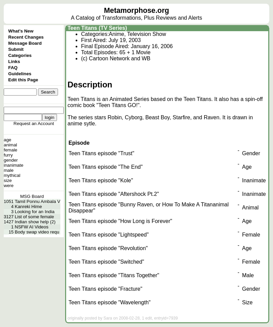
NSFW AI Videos (31, 226)
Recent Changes (25, 37)
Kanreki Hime (28, 206)
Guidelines (19, 73)
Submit (15, 49)
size (8, 180)
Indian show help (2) (35, 221)
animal (10, 144)
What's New (20, 31)
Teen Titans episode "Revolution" (108, 248)
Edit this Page (23, 79)
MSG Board (32, 196)
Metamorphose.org (136, 10)
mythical (12, 175)
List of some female (34, 216)
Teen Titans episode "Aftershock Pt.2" (114, 194)
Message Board (25, 43)
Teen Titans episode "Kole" (101, 180)
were (9, 185)
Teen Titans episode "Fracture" (105, 289)
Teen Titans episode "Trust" (101, 153)
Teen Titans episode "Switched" (106, 262)
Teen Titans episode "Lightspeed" (109, 235)
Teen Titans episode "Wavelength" (110, 302)
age (7, 139)
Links (14, 61)
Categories (20, 55)
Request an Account (34, 123)
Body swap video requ (37, 231)
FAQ (12, 67)
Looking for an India (35, 211)
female (10, 149)
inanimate (13, 165)
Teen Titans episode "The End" (106, 167)
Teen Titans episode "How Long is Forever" (120, 221)
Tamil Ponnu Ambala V (37, 201)
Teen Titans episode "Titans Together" (114, 275)
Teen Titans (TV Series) (97, 28)
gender (11, 160)
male (9, 170)
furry (8, 155)
